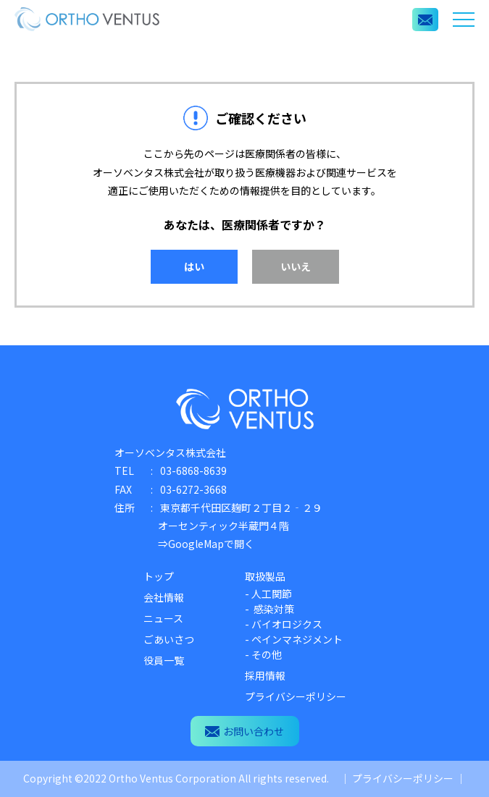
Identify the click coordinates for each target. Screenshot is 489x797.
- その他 (263, 654)
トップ (158, 576)
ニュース (163, 618)
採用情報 (265, 675)
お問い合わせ (244, 731)
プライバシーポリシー (295, 696)
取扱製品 (265, 576)
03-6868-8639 (193, 470)
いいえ (295, 266)
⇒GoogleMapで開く (206, 543)
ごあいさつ (168, 639)
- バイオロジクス (283, 624)
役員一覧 (163, 660)
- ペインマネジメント (294, 639)
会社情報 (163, 597)
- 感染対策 (269, 609)
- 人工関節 (268, 593)
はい (194, 266)
